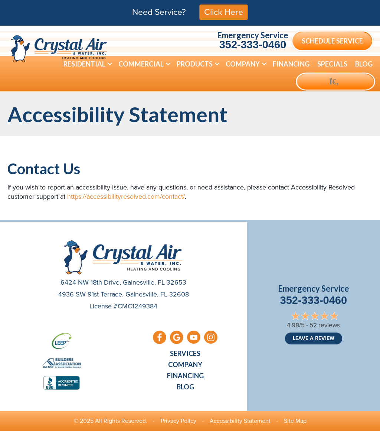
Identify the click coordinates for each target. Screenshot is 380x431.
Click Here (223, 12)
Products (195, 64)
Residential (84, 64)
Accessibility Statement (240, 421)
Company (243, 64)
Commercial (141, 64)
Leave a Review (313, 338)
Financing (291, 64)
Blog (364, 64)
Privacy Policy (178, 421)
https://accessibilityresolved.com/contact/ (126, 196)
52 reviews (324, 325)
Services (185, 353)
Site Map (295, 421)
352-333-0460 (252, 45)
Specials (332, 64)
